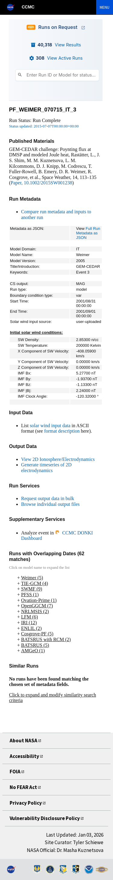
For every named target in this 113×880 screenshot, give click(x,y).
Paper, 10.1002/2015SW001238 (41, 182)
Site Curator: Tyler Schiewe (74, 842)
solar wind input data (50, 425)
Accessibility (24, 756)
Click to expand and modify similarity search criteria (52, 697)
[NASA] (13, 7)
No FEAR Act (23, 787)
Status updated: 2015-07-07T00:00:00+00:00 (44, 126)
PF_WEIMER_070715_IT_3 (42, 110)
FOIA (15, 771)
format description (62, 431)
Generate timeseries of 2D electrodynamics (46, 467)
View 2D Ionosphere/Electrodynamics (58, 459)
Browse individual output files (50, 504)
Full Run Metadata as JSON (88, 233)
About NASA (23, 740)
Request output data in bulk (47, 498)
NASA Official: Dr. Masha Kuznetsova (65, 850)
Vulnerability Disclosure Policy (45, 818)
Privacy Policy (26, 803)
